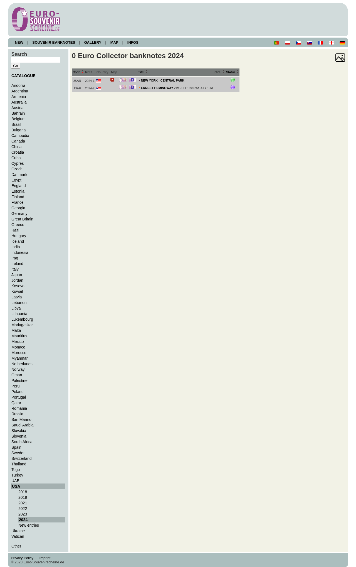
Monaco (18, 347)
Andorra (18, 85)
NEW (19, 42)
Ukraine (18, 531)
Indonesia (19, 252)
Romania (19, 408)
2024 (23, 519)
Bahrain (18, 113)
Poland (17, 391)
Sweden (18, 453)
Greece (17, 224)
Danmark (19, 174)
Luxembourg (22, 319)
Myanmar (19, 358)
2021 (22, 503)
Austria (17, 107)
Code (78, 72)
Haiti (15, 230)
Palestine (19, 380)
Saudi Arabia (22, 425)
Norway (18, 369)
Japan (16, 275)
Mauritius (19, 336)
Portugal (18, 397)
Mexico (17, 341)
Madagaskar (22, 325)
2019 (22, 497)
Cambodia (20, 135)
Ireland (17, 263)
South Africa (22, 442)
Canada (18, 141)
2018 (22, 492)
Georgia (18, 208)
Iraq (14, 258)
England (18, 185)
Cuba (16, 158)
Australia (19, 102)
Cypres (17, 163)
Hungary (18, 236)
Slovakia (18, 430)
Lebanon (19, 302)
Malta (16, 330)
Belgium (18, 119)
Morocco (18, 352)
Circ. (219, 72)
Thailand (18, 464)
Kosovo (17, 286)
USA (16, 486)
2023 (22, 514)
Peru (15, 386)
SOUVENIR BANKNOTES (53, 42)
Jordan (17, 280)
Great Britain (22, 219)
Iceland (17, 241)
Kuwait (17, 291)
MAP (114, 42)
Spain (16, 447)
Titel (143, 72)
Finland (17, 197)
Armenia (18, 96)
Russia (17, 414)
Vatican (17, 536)
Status (232, 72)
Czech (17, 169)
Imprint (45, 558)
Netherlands (22, 364)
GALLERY (92, 42)
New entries (28, 525)
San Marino (21, 419)
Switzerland (21, 458)
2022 (22, 508)
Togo (15, 469)
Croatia (17, 152)
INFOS (132, 42)
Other (16, 546)
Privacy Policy (23, 558)
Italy (15, 269)
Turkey (17, 475)
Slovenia (18, 436)
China (16, 146)
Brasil (16, 124)
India (15, 247)
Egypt (16, 180)
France (17, 202)
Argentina (19, 91)
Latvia (16, 297)
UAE (15, 480)
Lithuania (19, 313)
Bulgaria (18, 130)
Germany (19, 213)
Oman (16, 375)
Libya (16, 308)
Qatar (16, 403)
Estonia (17, 191)
